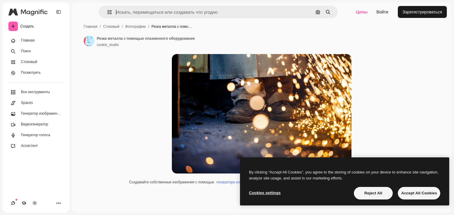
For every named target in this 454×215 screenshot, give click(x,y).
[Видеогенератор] (35, 124)
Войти (382, 12)
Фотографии (135, 26)
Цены (362, 12)
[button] (107, 12)
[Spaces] (35, 103)
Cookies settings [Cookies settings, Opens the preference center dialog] (265, 193)
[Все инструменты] (35, 92)
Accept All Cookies (419, 193)
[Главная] (35, 40)
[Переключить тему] (34, 203)
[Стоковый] (35, 62)
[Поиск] (35, 51)
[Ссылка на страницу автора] (89, 41)
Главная (90, 26)
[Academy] (24, 203)
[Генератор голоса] (35, 135)
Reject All (373, 193)
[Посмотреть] (35, 73)
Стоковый (111, 26)
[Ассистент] (35, 146)
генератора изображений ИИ (240, 182)
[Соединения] (13, 203)
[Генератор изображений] (35, 114)
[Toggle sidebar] (58, 12)
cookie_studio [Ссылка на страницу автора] (108, 45)
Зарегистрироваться (422, 12)
